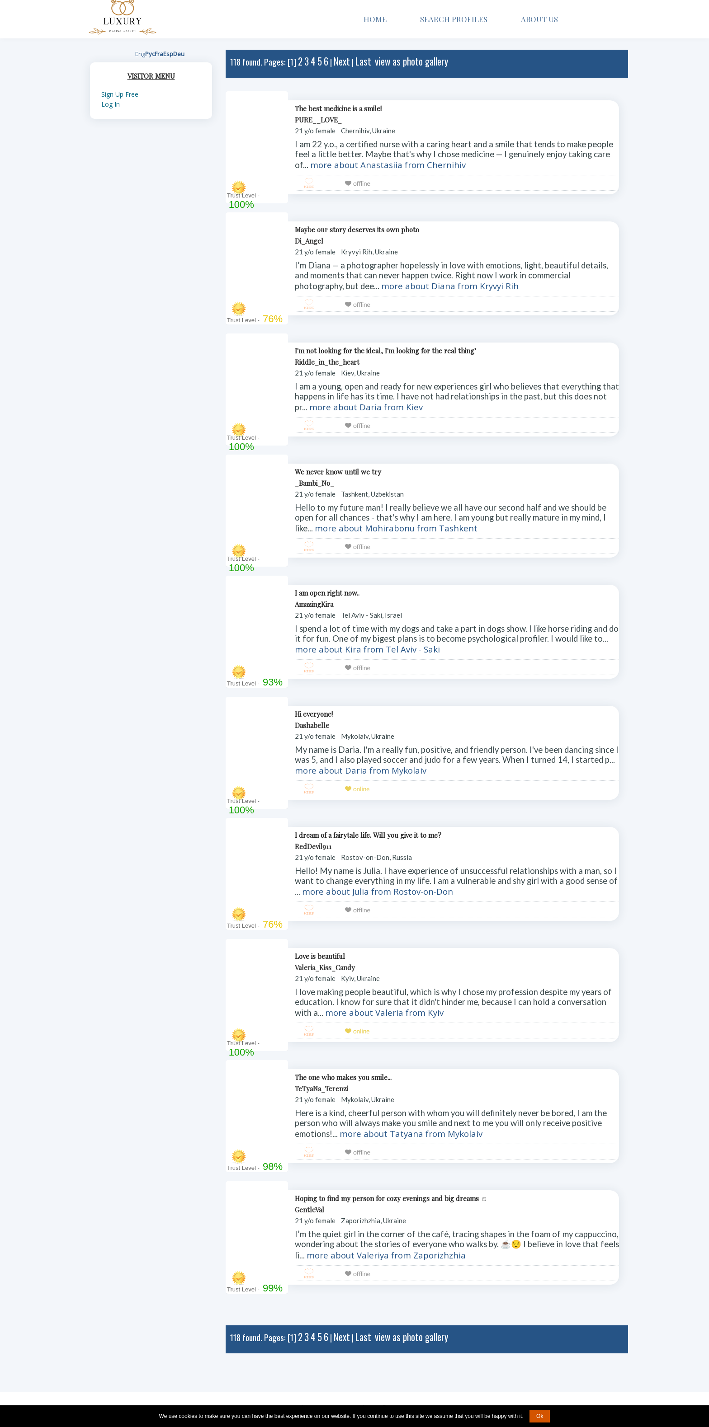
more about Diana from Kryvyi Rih (450, 285)
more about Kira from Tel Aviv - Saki (367, 649)
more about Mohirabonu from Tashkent (396, 528)
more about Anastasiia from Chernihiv (388, 164)
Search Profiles (453, 19)
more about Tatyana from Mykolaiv (411, 1133)
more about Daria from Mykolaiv (360, 770)
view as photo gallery (411, 61)
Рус (150, 54)
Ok (539, 1416)
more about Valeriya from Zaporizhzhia (386, 1255)
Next (342, 61)
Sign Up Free (119, 94)
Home (375, 19)
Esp (168, 54)
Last (363, 61)
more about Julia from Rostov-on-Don (377, 891)
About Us (542, 19)
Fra (159, 54)
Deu (178, 54)
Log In (110, 104)
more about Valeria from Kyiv (384, 1012)
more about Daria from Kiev (366, 407)
